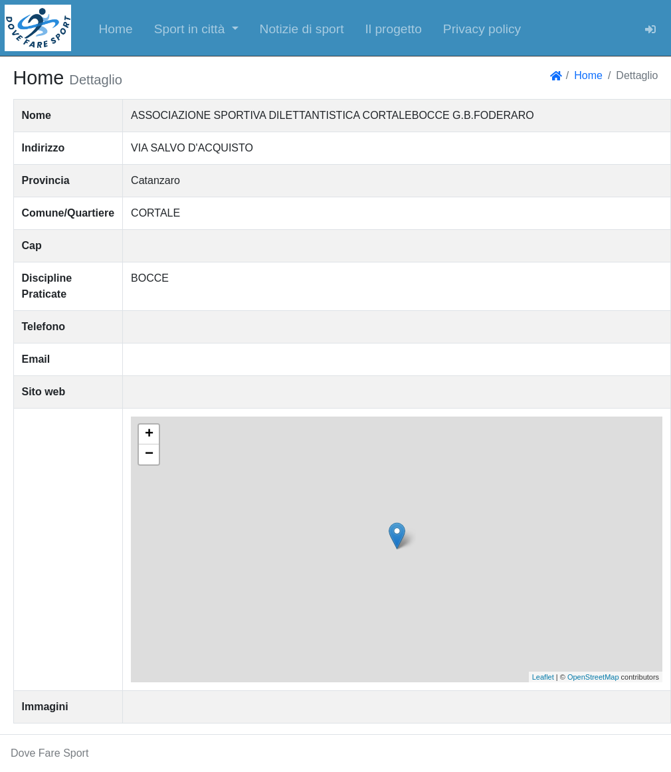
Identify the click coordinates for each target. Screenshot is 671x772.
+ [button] (149, 434)
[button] (196, 28)
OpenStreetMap (593, 677)
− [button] (149, 454)
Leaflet (543, 677)
